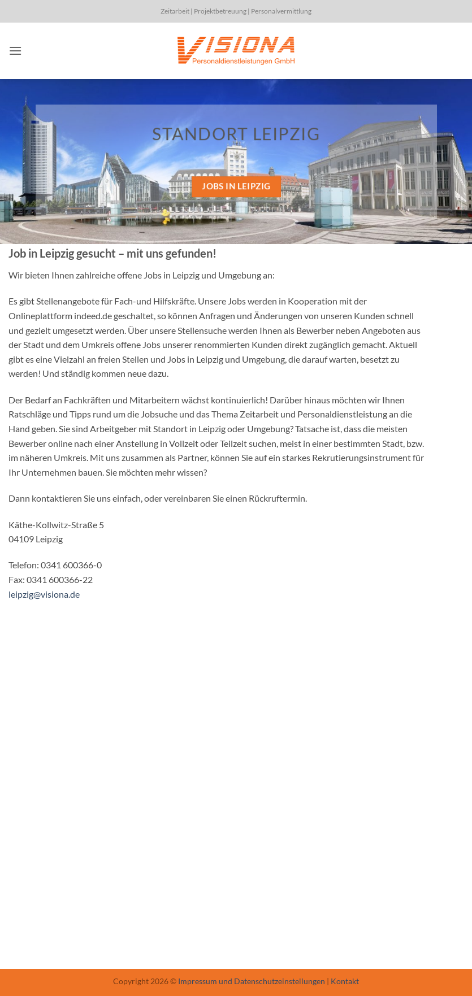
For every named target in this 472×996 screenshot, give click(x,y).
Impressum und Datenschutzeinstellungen (251, 981)
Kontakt (345, 981)
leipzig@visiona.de (44, 594)
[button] (15, 50)
